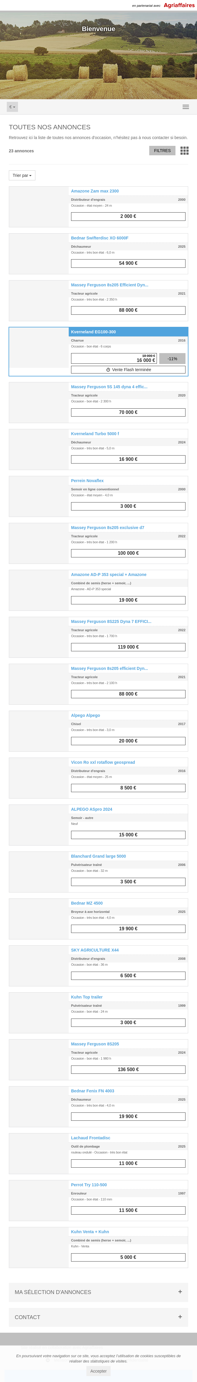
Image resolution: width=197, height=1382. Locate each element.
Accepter (98, 1371)
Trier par (22, 175)
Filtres (162, 150)
